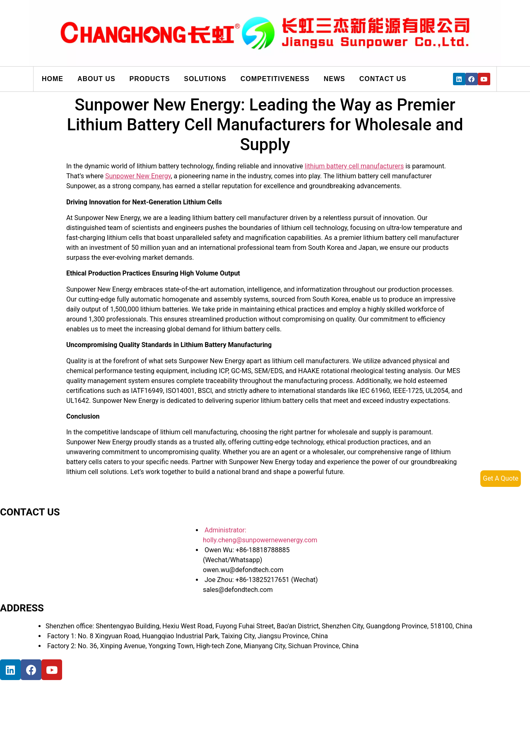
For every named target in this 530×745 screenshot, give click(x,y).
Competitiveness (275, 78)
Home (52, 78)
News (334, 78)
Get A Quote (500, 478)
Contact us (383, 78)
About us (96, 78)
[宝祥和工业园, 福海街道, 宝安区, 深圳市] (91, 711)
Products (150, 78)
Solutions (205, 78)
